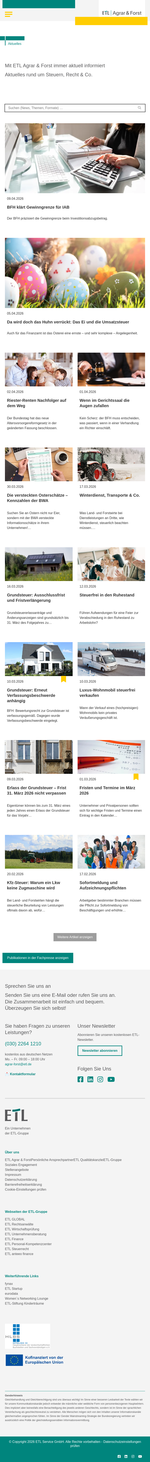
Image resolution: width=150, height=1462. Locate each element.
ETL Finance (14, 1239)
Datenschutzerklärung (21, 1179)
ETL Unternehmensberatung (25, 1234)
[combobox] (75, 108)
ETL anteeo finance (19, 1254)
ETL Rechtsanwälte (19, 1224)
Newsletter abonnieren (100, 1050)
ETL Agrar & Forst (18, 1160)
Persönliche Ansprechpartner (52, 1160)
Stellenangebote (17, 1169)
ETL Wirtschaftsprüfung (22, 1229)
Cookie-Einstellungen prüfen (25, 1189)
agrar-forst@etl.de (18, 1064)
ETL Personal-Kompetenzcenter (28, 1244)
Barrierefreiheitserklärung (23, 1184)
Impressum (13, 1174)
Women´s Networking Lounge (26, 1298)
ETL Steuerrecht (17, 1249)
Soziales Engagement (21, 1165)
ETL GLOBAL (15, 1219)
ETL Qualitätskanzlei (88, 1160)
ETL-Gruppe (112, 1160)
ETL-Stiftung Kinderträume (24, 1303)
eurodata (11, 1293)
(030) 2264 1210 (23, 1043)
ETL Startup (13, 1288)
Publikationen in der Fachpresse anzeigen (38, 958)
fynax (9, 1283)
